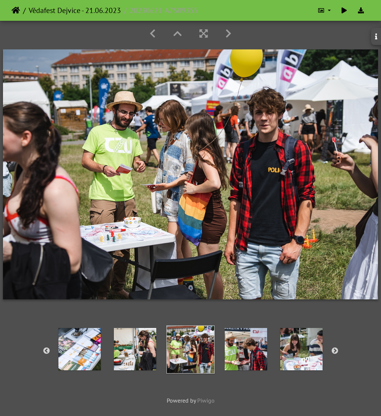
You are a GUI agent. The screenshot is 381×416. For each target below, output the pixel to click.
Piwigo (206, 400)
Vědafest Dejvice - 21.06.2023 (75, 10)
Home (16, 10)
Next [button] (335, 351)
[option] (80, 349)
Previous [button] (46, 351)
